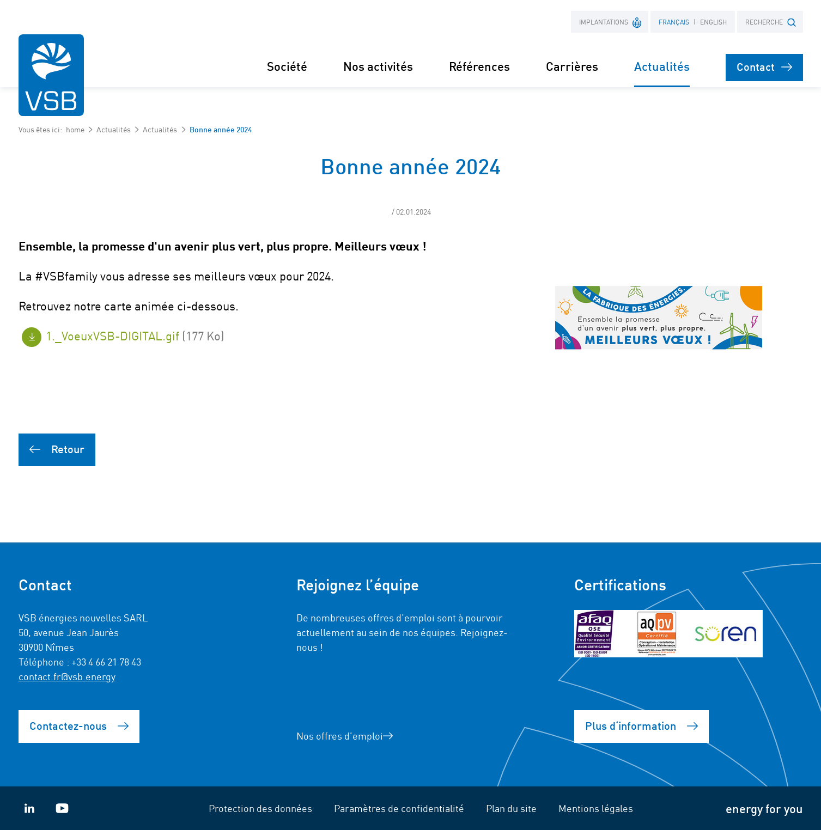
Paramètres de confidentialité (399, 808)
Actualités (113, 129)
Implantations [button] (610, 21)
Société (287, 65)
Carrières (572, 65)
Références (479, 65)
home (75, 129)
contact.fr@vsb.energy (67, 676)
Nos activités (378, 65)
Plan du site (511, 808)
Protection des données (260, 808)
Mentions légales (595, 808)
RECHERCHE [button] (770, 22)
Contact (764, 66)
